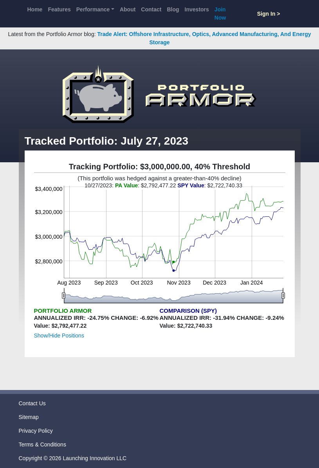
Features (59, 9)
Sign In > (268, 14)
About (127, 9)
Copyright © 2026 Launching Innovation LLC (73, 458)
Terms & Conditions (42, 444)
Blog (173, 9)
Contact (151, 9)
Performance (93, 9)
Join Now (220, 13)
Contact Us (32, 403)
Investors (197, 9)
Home (35, 9)
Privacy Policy (36, 431)
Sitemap (29, 417)
